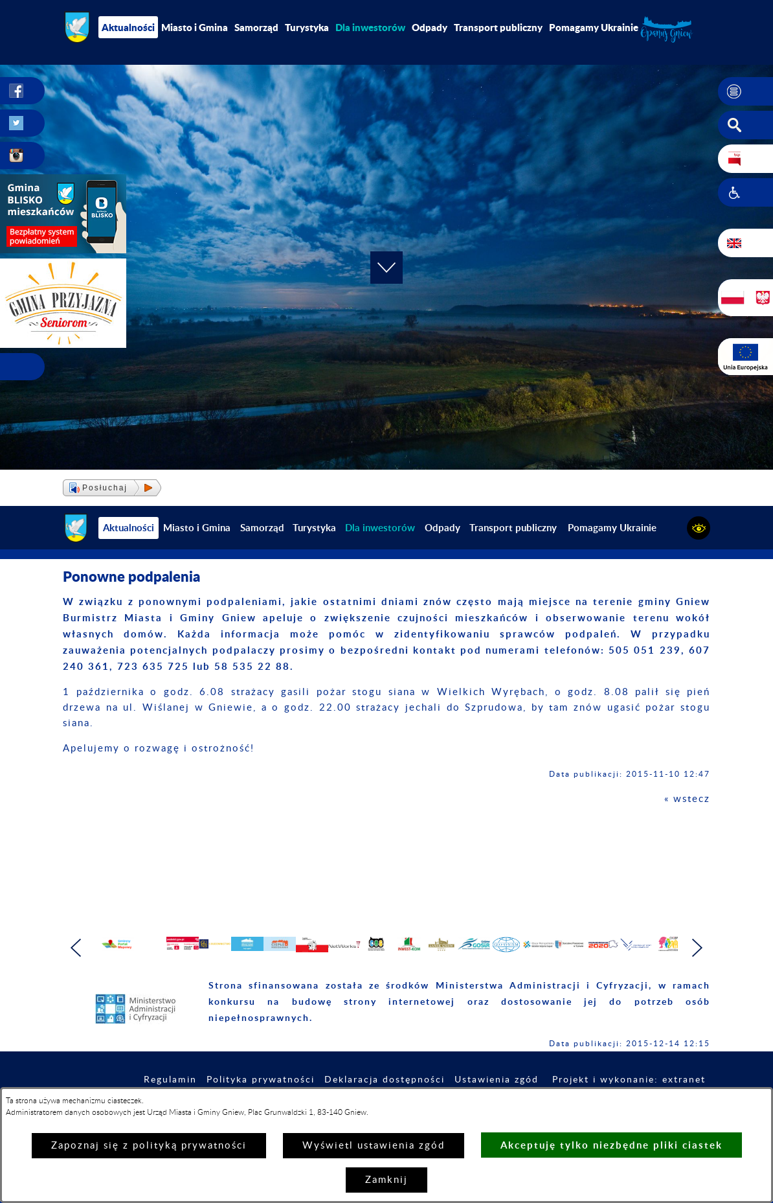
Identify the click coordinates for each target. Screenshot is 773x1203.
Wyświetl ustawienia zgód (373, 1146)
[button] (745, 91)
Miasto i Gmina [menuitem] (194, 27)
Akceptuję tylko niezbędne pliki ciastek (611, 1145)
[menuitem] (370, 27)
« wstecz (687, 799)
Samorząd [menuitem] (256, 27)
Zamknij (386, 1180)
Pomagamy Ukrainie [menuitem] (593, 27)
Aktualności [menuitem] (128, 27)
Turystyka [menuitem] (307, 27)
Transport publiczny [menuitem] (498, 27)
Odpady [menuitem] (429, 27)
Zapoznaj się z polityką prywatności (149, 1146)
